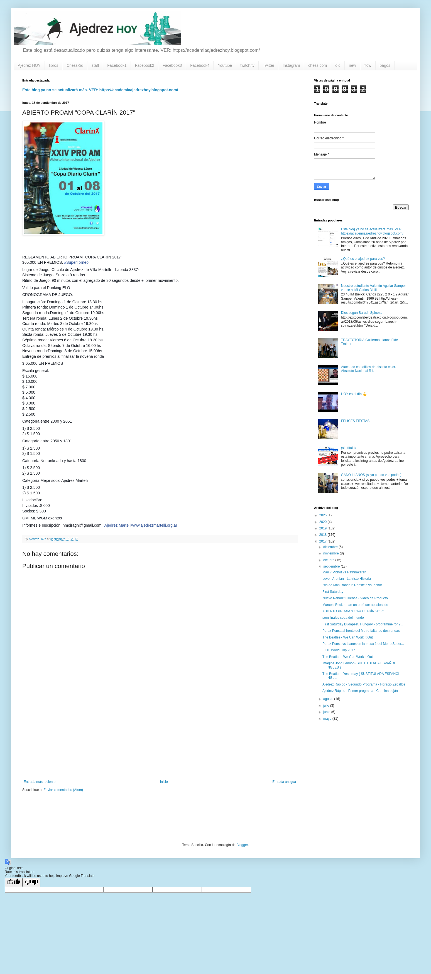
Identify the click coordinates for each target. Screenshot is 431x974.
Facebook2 (144, 65)
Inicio (164, 782)
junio (327, 712)
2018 (323, 535)
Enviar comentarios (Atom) (63, 790)
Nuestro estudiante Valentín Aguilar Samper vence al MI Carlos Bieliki (373, 288)
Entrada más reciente (39, 782)
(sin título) (348, 448)
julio (326, 705)
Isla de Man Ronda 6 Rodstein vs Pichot (352, 585)
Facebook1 (116, 65)
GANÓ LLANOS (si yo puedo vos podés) (371, 475)
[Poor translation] (31, 882)
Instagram (291, 65)
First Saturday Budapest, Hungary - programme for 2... (362, 624)
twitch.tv (247, 65)
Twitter (268, 65)
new (352, 65)
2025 (323, 515)
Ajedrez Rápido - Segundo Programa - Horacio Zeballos (363, 684)
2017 (323, 541)
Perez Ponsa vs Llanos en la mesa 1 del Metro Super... (363, 644)
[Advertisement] (159, 734)
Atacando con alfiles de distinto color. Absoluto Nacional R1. (368, 369)
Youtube (225, 65)
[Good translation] (14, 882)
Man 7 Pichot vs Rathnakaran (344, 572)
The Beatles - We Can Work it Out (347, 637)
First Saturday (332, 592)
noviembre (331, 553)
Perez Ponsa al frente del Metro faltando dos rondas (361, 631)
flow (367, 65)
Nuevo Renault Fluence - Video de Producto (355, 598)
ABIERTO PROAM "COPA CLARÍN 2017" (353, 611)
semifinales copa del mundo (343, 618)
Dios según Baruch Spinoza (361, 313)
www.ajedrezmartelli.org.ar (154, 525)
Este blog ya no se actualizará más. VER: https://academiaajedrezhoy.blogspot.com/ (100, 90)
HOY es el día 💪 (354, 394)
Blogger (242, 845)
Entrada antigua (284, 782)
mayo (327, 719)
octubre (329, 560)
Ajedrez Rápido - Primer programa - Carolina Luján (360, 691)
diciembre (331, 547)
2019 (323, 528)
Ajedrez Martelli (117, 525)
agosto (328, 699)
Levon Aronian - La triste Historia (346, 579)
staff (95, 65)
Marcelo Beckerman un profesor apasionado (355, 605)
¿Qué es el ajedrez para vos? (363, 259)
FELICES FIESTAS (355, 421)
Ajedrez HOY (29, 65)
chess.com (317, 65)
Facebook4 (199, 65)
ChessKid (75, 65)
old (338, 65)
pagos (385, 65)
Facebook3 (172, 65)
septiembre (332, 566)
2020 (323, 522)
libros (53, 65)
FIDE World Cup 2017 (338, 650)
